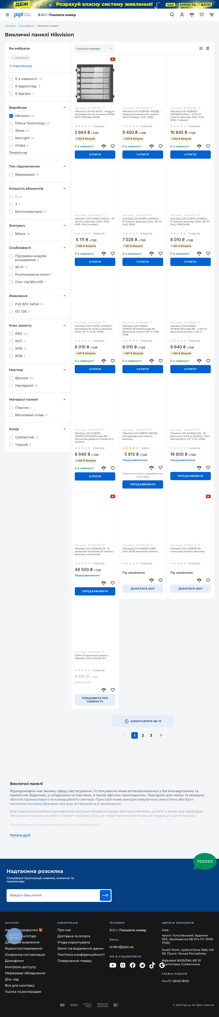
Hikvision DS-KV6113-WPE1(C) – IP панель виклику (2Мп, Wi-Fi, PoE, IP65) (142, 221)
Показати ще (18, 152)
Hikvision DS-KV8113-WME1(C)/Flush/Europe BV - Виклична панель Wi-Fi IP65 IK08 (140, 330)
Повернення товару (74, 961)
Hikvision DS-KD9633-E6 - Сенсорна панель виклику (187, 550)
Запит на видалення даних (80, 948)
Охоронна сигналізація (25, 955)
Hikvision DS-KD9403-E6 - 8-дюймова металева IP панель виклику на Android (94, 551)
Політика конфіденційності (81, 955)
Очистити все (20, 66)
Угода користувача (73, 942)
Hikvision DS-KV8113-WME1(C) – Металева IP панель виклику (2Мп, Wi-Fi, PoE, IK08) (94, 329)
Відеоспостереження (23, 948)
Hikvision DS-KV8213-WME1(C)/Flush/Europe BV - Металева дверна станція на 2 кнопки (94, 437)
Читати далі (20, 835)
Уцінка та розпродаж (23, 992)
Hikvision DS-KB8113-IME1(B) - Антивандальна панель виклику (140, 436)
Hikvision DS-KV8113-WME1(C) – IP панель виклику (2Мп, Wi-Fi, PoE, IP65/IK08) (190, 221)
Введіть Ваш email (25, 895)
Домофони (27, 25)
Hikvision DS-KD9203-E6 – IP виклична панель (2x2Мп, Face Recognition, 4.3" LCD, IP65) (190, 436)
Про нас (64, 930)
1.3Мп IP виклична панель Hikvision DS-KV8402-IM (91, 657)
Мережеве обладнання (25, 973)
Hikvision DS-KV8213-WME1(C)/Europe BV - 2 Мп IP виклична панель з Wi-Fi (188, 329)
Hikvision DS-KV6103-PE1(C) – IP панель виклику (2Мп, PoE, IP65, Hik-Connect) (94, 221)
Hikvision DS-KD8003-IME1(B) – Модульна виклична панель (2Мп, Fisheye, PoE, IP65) (141, 114)
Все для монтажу (20, 985)
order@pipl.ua (122, 947)
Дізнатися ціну (143, 588)
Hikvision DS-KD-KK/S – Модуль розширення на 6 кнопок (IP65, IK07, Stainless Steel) (95, 114)
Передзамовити (143, 484)
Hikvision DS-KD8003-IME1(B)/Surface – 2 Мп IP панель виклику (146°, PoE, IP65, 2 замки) (187, 115)
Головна (10, 25)
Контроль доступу (20, 967)
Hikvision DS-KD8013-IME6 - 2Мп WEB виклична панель (140, 550)
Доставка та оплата (73, 936)
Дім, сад (12, 979)
